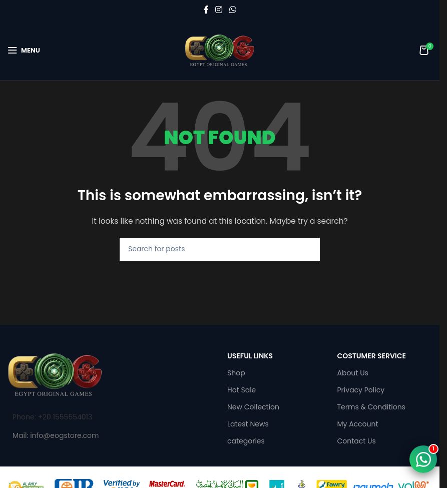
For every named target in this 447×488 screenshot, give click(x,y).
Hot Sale (241, 390)
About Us (352, 373)
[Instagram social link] (219, 10)
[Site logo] (220, 50)
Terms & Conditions (371, 407)
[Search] (220, 249)
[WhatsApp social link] (232, 10)
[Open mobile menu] (24, 50)
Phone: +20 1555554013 (52, 417)
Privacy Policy (361, 390)
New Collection (253, 407)
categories (246, 441)
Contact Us (356, 441)
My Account (357, 424)
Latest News (248, 424)
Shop (236, 373)
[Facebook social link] (206, 10)
